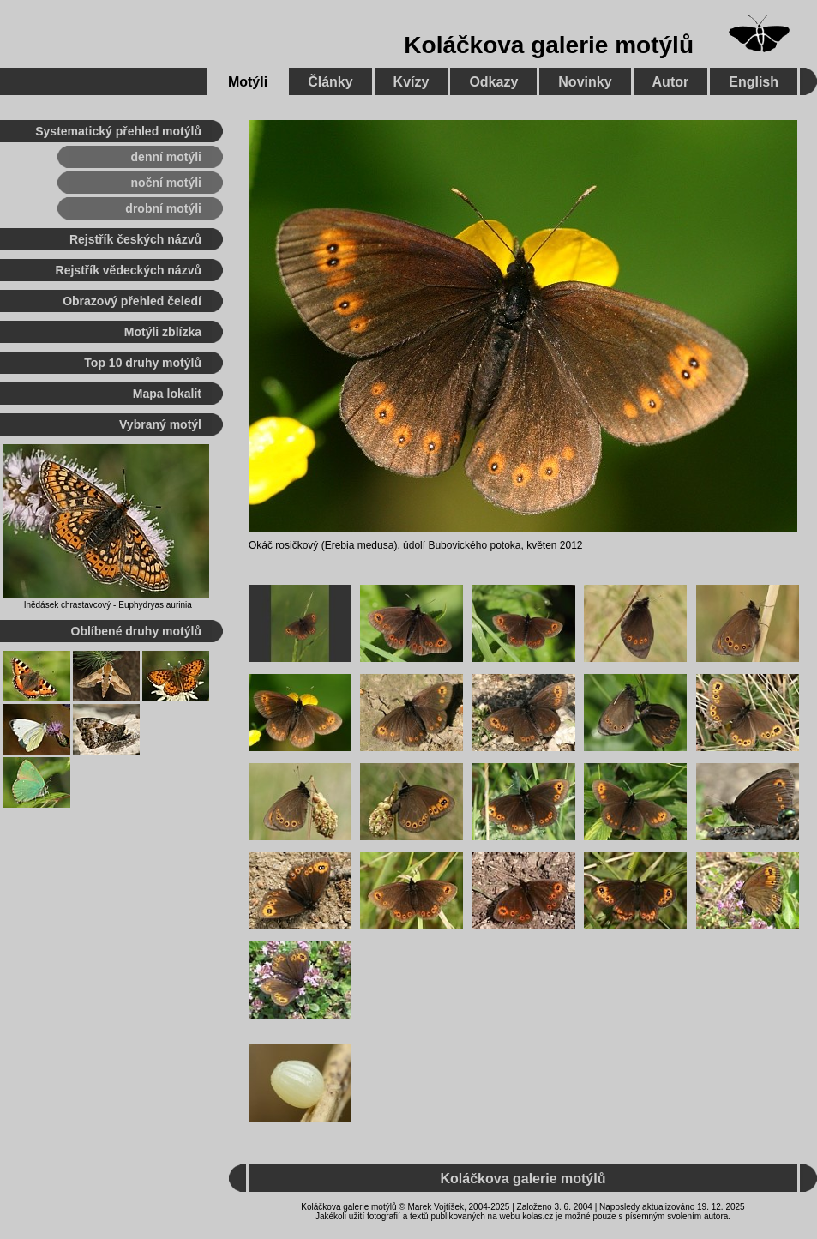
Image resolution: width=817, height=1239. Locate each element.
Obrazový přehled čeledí (132, 301)
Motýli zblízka (162, 332)
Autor (670, 82)
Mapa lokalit (167, 393)
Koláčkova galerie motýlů (549, 45)
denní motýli (166, 157)
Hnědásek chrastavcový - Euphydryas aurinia (106, 605)
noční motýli (166, 182)
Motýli (247, 82)
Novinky (584, 82)
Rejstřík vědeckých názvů (128, 270)
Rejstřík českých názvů (135, 239)
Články (330, 82)
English (753, 82)
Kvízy (411, 82)
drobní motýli (163, 208)
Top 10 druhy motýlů (142, 363)
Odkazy (493, 82)
